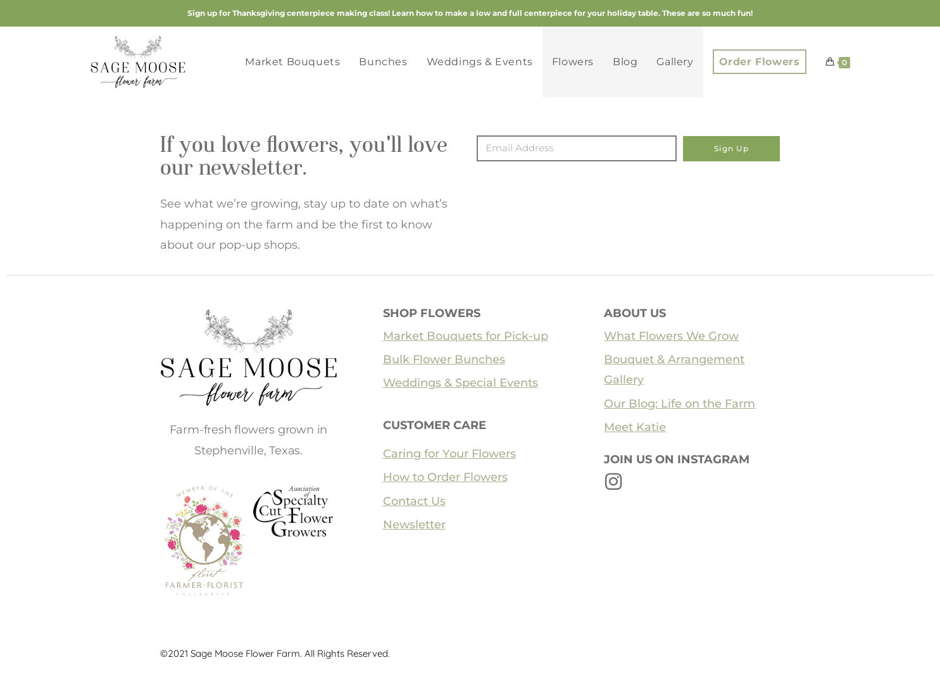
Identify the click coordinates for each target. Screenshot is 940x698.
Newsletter (414, 525)
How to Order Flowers (445, 477)
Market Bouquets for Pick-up (465, 336)
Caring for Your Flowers (449, 454)
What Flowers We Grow (671, 336)
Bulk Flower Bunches (444, 359)
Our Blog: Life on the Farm (679, 404)
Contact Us (414, 501)
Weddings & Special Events (460, 383)
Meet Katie (635, 427)
